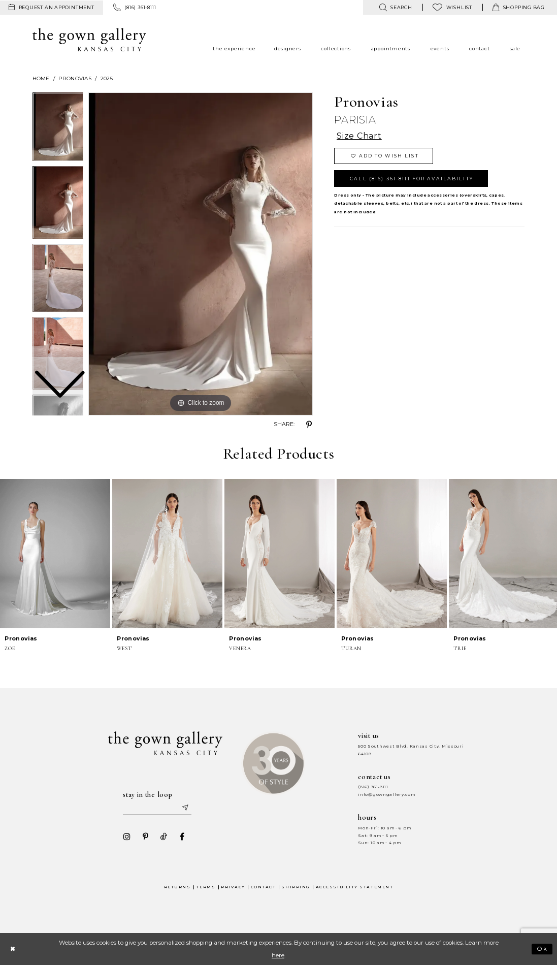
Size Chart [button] (359, 136)
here (278, 955)
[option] (58, 205)
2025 (107, 78)
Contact (263, 887)
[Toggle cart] (518, 7)
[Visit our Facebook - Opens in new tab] (182, 837)
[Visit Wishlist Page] (452, 7)
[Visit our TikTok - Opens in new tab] (163, 837)
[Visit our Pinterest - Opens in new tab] (145, 837)
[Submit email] (185, 808)
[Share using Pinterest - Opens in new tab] (309, 425)
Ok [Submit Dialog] (542, 949)
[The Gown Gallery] (89, 39)
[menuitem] (51, 8)
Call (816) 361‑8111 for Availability (411, 178)
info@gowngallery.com (386, 794)
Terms (205, 887)
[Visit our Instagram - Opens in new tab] (127, 837)
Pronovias (74, 78)
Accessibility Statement (355, 887)
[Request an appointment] (51, 8)
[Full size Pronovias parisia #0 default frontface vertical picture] (200, 254)
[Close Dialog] (12, 949)
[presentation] (55, 553)
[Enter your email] (157, 808)
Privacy (233, 887)
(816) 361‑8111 (373, 787)
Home (41, 78)
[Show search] (395, 7)
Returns (177, 887)
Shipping (295, 887)
